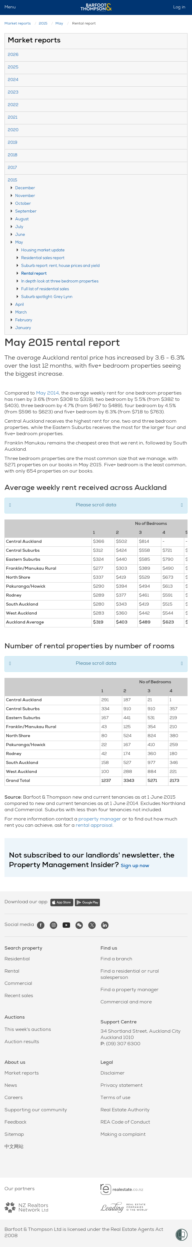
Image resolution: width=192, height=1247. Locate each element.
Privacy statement (121, 1086)
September (25, 212)
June (20, 235)
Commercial (18, 984)
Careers (13, 1098)
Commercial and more (126, 1002)
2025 (13, 68)
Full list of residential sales (45, 289)
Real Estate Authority (125, 1110)
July (19, 227)
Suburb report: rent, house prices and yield (60, 266)
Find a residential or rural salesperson (129, 974)
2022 (13, 105)
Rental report (34, 274)
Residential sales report (42, 258)
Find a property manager (129, 990)
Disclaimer (112, 1073)
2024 (13, 80)
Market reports (17, 24)
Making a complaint (122, 1135)
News (10, 1086)
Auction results (21, 1042)
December (25, 188)
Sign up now (135, 866)
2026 (13, 55)
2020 (13, 130)
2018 (12, 156)
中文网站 (14, 1147)
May (59, 24)
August (22, 219)
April (19, 305)
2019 (12, 143)
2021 (12, 118)
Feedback (15, 1122)
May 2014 (47, 393)
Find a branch (116, 959)
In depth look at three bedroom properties (59, 282)
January (23, 328)
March (21, 313)
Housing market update (43, 251)
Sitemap (14, 1135)
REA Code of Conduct (125, 1122)
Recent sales (18, 996)
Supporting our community (35, 1110)
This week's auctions (27, 1030)
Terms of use (115, 1098)
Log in (179, 7)
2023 (13, 93)
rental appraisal (94, 825)
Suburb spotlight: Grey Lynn (46, 297)
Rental (11, 971)
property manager (99, 819)
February (23, 321)
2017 (12, 168)
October (23, 204)
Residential (17, 959)
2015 (43, 24)
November (25, 196)
